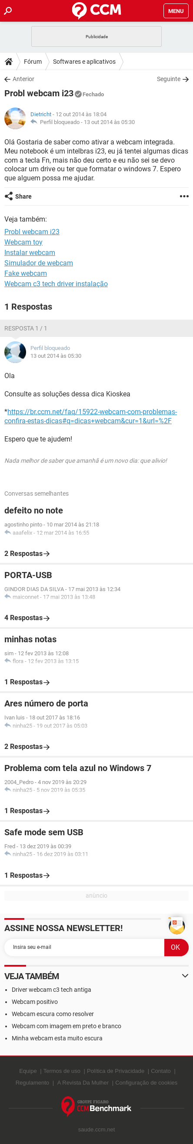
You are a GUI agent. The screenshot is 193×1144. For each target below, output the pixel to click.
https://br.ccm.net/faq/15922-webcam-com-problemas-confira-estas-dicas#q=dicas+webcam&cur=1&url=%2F (90, 416)
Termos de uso (61, 1071)
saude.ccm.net (96, 1129)
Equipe (28, 1071)
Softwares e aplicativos (84, 61)
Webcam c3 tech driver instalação (56, 284)
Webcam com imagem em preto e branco (66, 1026)
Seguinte (168, 78)
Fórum (33, 61)
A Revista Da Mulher (83, 1082)
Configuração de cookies (146, 1082)
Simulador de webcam (38, 263)
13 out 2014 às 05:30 (109, 122)
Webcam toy (23, 242)
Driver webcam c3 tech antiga (51, 989)
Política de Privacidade (115, 1071)
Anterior (23, 78)
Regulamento (32, 1082)
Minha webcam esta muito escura (57, 1038)
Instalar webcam (29, 252)
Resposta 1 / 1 (25, 328)
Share (23, 196)
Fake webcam (25, 273)
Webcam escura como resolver (53, 1013)
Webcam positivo (35, 1001)
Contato (161, 1071)
